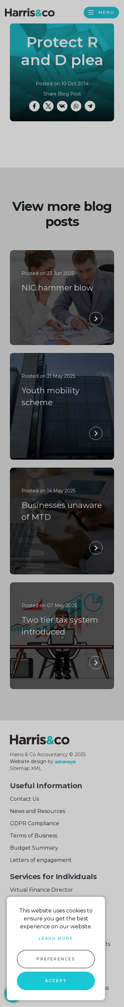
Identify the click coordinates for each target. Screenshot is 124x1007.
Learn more (56, 938)
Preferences (55, 958)
